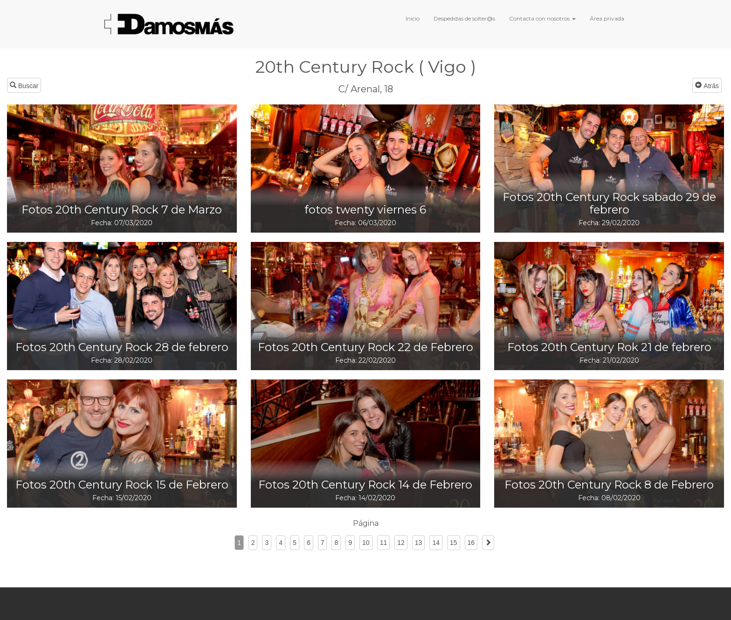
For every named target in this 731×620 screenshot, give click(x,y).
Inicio (413, 18)
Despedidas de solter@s (464, 18)
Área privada (607, 18)
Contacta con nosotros (542, 18)
